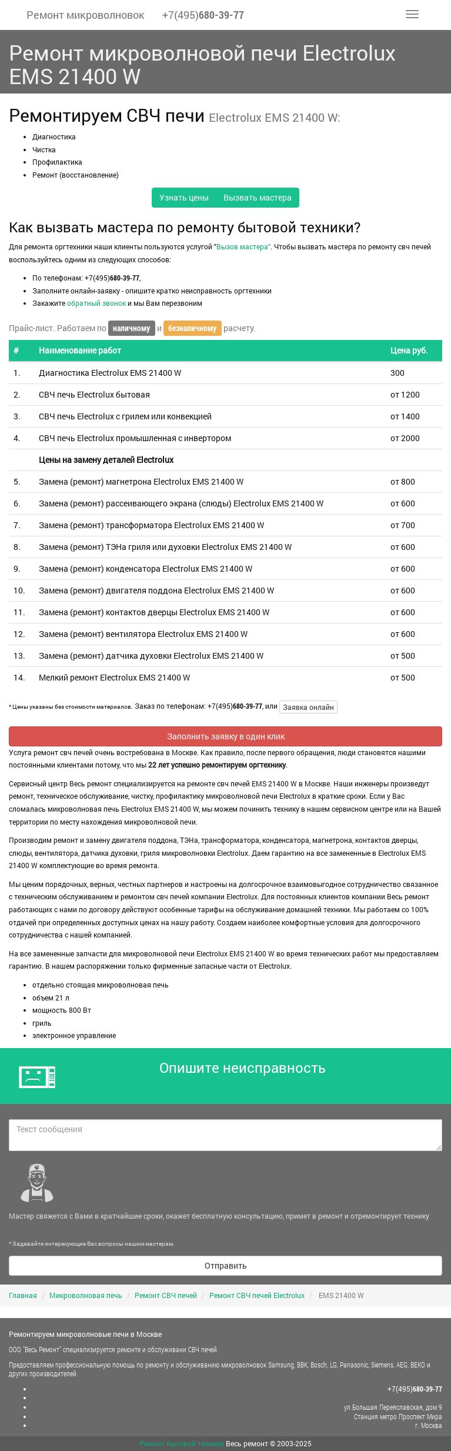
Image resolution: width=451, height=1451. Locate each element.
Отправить (226, 1265)
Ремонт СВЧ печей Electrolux (257, 1295)
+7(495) (203, 15)
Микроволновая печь (85, 1295)
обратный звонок (96, 303)
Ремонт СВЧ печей (166, 1295)
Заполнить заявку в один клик (226, 736)
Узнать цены (184, 197)
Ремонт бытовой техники (181, 1443)
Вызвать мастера (257, 197)
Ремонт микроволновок (85, 15)
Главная (23, 1295)
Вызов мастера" (243, 246)
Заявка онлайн (308, 707)
